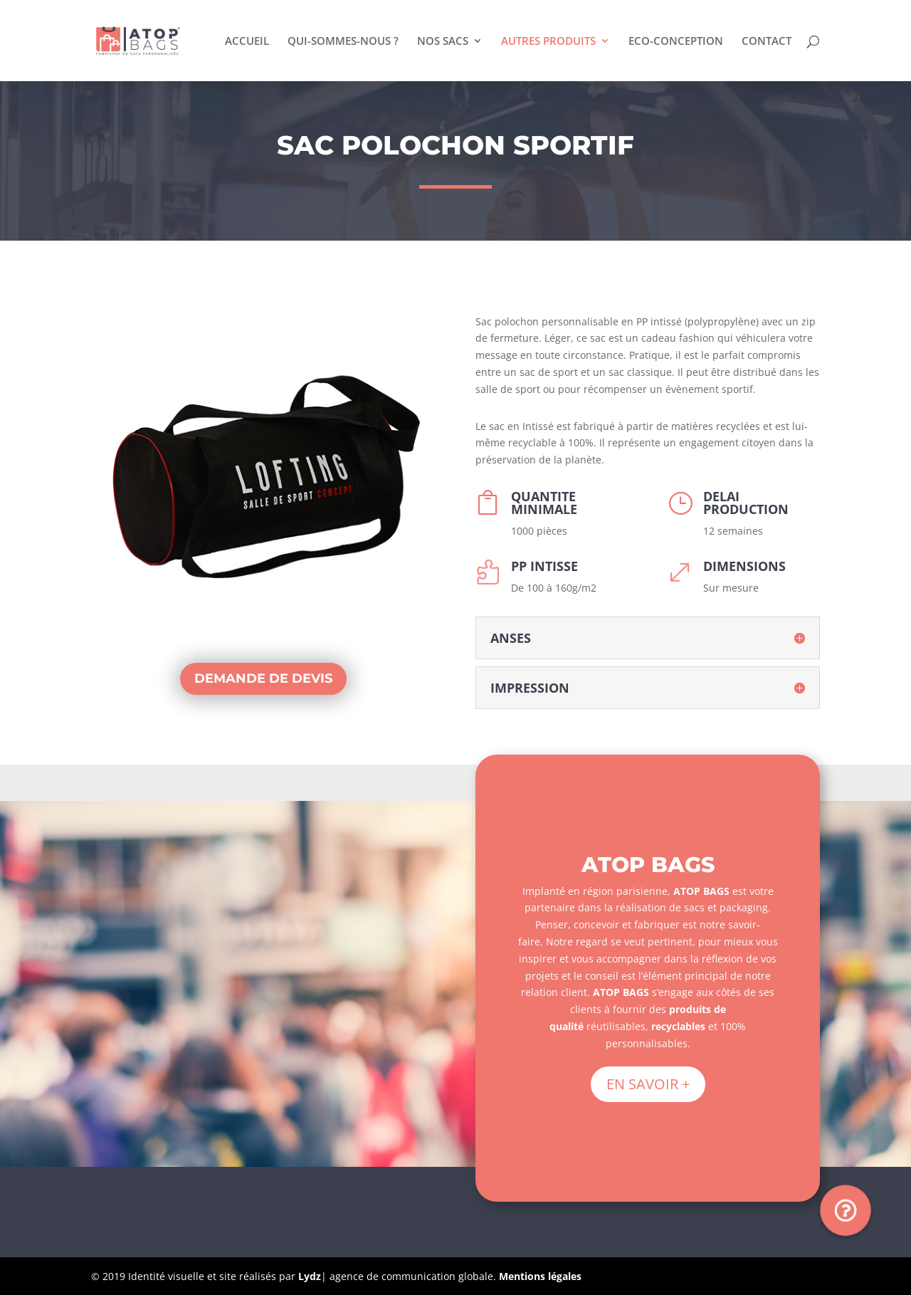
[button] (845, 1210)
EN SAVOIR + (648, 1084)
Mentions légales (540, 1276)
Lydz (309, 1276)
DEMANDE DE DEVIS (263, 678)
